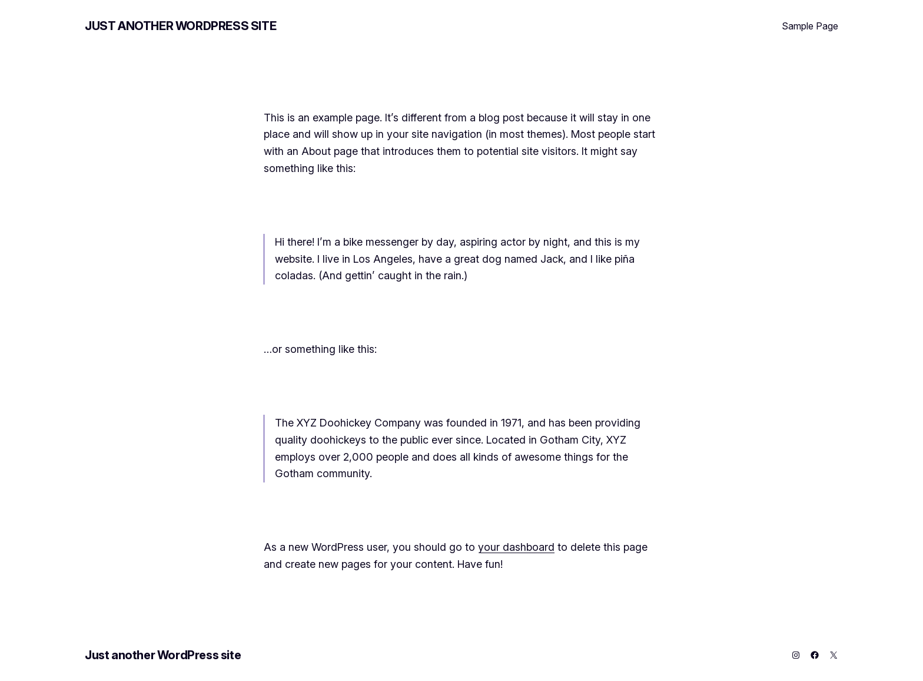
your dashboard (516, 547)
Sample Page (810, 26)
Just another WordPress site (180, 26)
